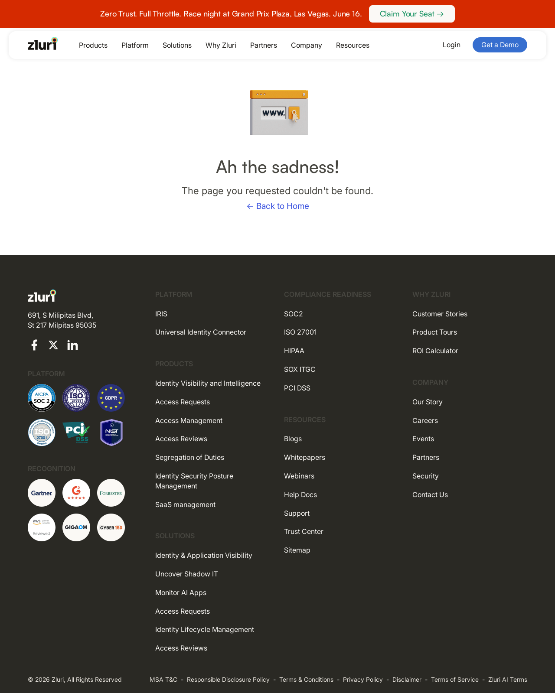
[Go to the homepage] (43, 43)
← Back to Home (277, 206)
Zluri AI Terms (507, 679)
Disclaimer (406, 679)
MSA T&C (163, 679)
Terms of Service (455, 679)
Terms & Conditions (306, 679)
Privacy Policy (363, 679)
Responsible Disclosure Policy (228, 679)
